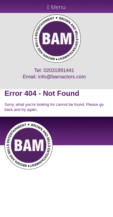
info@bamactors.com (62, 77)
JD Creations (43, 171)
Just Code (96, 171)
